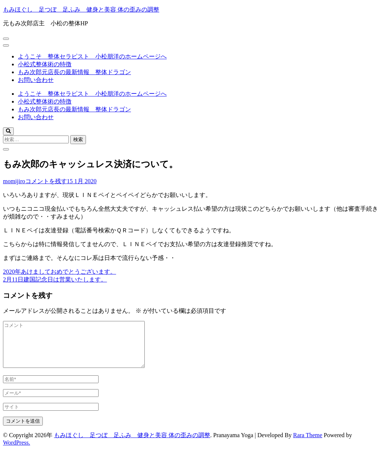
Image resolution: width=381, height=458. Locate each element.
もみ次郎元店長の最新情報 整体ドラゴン (74, 72)
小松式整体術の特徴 (44, 64)
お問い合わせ (36, 80)
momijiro (14, 181)
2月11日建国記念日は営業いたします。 (55, 279)
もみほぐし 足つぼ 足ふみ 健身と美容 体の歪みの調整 (81, 9)
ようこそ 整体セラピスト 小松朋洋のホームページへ (92, 56)
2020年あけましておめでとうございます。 (59, 271)
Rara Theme (307, 444)
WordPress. (16, 451)
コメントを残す (46, 181)
